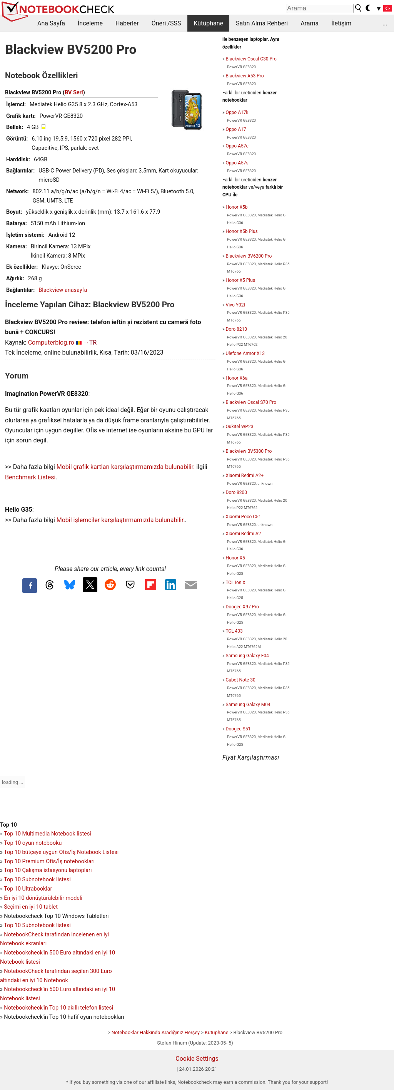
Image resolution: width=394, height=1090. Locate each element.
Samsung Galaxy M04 (248, 704)
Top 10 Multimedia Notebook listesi (47, 833)
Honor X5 (235, 558)
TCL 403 (233, 631)
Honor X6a (237, 378)
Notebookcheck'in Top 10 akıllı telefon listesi (58, 1008)
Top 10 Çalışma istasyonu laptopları (48, 870)
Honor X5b (237, 207)
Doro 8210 (236, 329)
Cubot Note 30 (240, 680)
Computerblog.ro (51, 342)
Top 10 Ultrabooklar (28, 889)
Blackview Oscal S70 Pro (251, 402)
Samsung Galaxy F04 (247, 655)
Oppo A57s (237, 163)
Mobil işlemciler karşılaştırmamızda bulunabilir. (121, 520)
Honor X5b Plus (242, 231)
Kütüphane (208, 23)
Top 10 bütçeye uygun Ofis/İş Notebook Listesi (61, 852)
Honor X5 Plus (240, 280)
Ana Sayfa (51, 23)
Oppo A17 (236, 129)
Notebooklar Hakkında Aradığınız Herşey (156, 1032)
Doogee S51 (238, 729)
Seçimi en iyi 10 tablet (31, 907)
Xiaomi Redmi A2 (243, 533)
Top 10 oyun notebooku (33, 843)
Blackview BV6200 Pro (249, 256)
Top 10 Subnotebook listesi (37, 879)
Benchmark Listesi (30, 477)
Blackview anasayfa (62, 290)
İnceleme (90, 23)
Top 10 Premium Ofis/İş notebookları (49, 861)
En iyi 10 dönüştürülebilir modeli (43, 898)
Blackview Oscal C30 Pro (251, 59)
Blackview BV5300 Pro (249, 451)
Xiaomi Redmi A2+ (245, 475)
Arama (310, 23)
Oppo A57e (237, 146)
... (384, 23)
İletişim (341, 23)
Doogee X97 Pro (242, 606)
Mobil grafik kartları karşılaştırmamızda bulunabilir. (126, 466)
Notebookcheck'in (26, 989)
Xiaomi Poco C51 (243, 516)
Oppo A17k (237, 112)
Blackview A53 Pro (245, 76)
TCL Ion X (235, 582)
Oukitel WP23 (240, 426)
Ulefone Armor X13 (245, 353)
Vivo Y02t (235, 305)
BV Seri (74, 92)
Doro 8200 (236, 492)
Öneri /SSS (166, 23)
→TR (90, 342)
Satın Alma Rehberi (262, 23)
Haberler (127, 23)
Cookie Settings (197, 1058)
